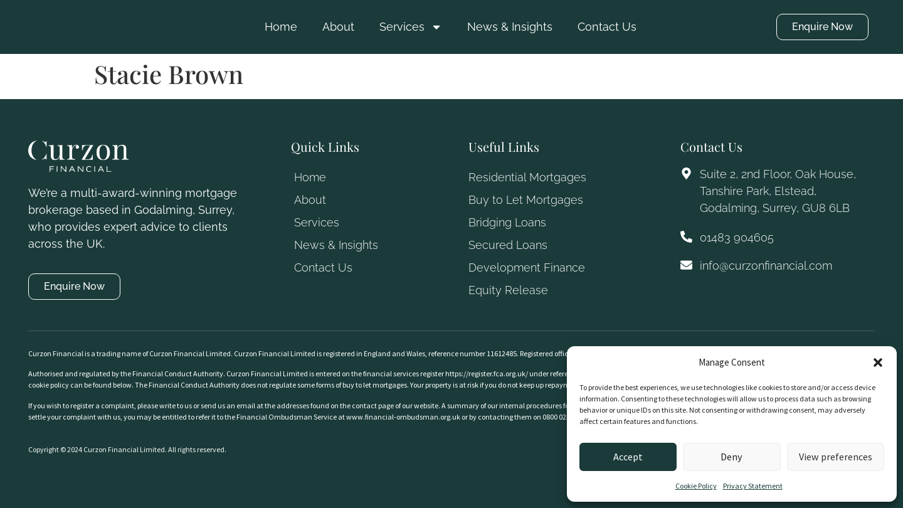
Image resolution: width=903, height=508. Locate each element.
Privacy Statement (753, 485)
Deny (731, 457)
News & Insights (509, 26)
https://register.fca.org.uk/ (486, 373)
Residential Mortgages (527, 177)
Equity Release (508, 290)
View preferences (835, 457)
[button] (878, 362)
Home (281, 26)
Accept (628, 457)
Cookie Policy (696, 485)
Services (410, 27)
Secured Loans (507, 244)
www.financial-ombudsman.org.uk (403, 416)
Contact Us (607, 26)
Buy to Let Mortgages (525, 199)
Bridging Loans (507, 222)
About (338, 26)
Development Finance (526, 267)
